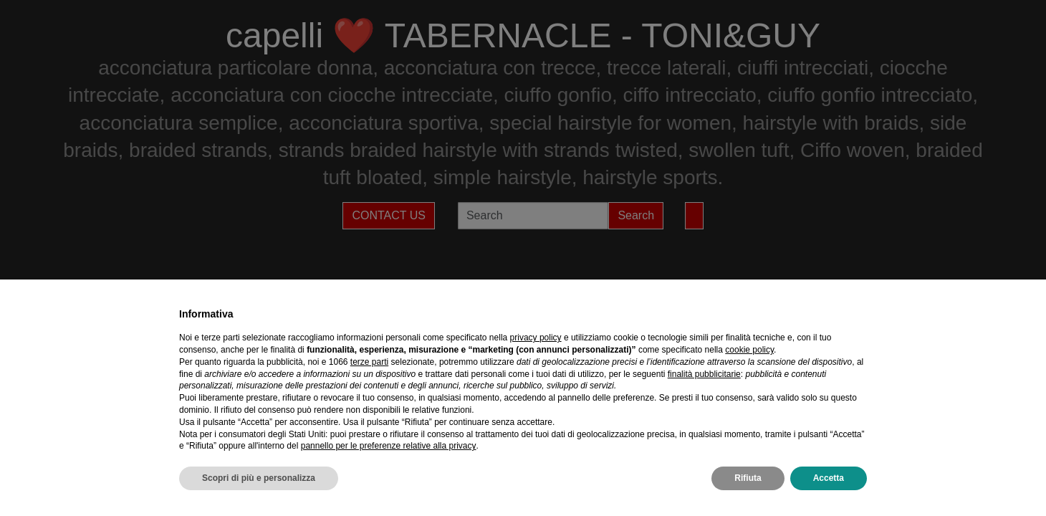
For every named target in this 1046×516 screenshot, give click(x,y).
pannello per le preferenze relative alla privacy (388, 446)
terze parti (369, 362)
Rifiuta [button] (747, 478)
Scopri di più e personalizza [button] (258, 478)
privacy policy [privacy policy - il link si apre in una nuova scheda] (536, 338)
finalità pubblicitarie (704, 374)
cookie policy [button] (749, 350)
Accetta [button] (828, 478)
